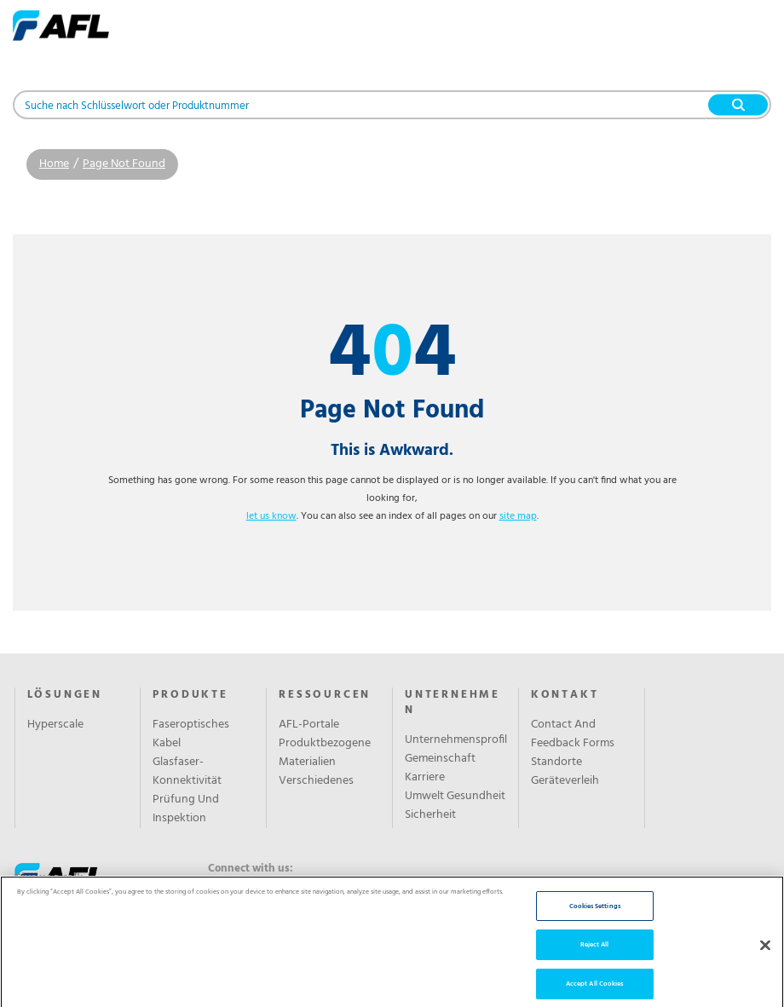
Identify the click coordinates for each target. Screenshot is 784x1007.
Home (54, 164)
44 (392, 355)
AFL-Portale (309, 725)
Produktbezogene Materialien (325, 753)
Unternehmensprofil (456, 740)
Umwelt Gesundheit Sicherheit (455, 806)
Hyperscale (55, 725)
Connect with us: (250, 869)
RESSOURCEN (325, 695)
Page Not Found (124, 164)
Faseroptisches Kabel (191, 734)
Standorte (556, 762)
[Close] (765, 966)
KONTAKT (565, 695)
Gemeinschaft (440, 759)
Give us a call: (49, 878)
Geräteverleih (565, 781)
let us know (271, 516)
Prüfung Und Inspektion (186, 809)
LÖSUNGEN (64, 695)
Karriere (425, 777)
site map (518, 516)
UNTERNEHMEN (452, 703)
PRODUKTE (190, 695)
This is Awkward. (392, 451)
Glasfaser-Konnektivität (187, 772)
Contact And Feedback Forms (572, 734)
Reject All (594, 964)
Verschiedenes (316, 781)
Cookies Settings (594, 926)
